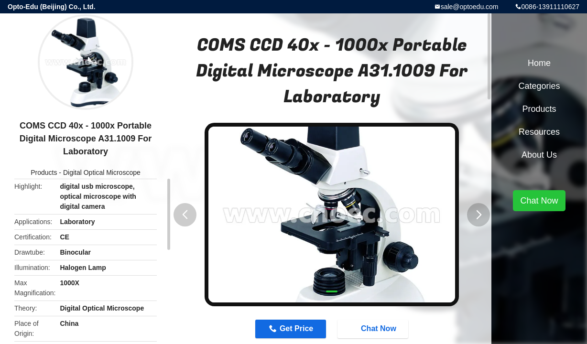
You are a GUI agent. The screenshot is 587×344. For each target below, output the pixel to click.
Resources (539, 132)
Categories (539, 86)
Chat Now (373, 328)
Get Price (296, 328)
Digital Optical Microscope (102, 172)
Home (539, 63)
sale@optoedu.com (470, 7)
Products (44, 172)
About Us (539, 155)
